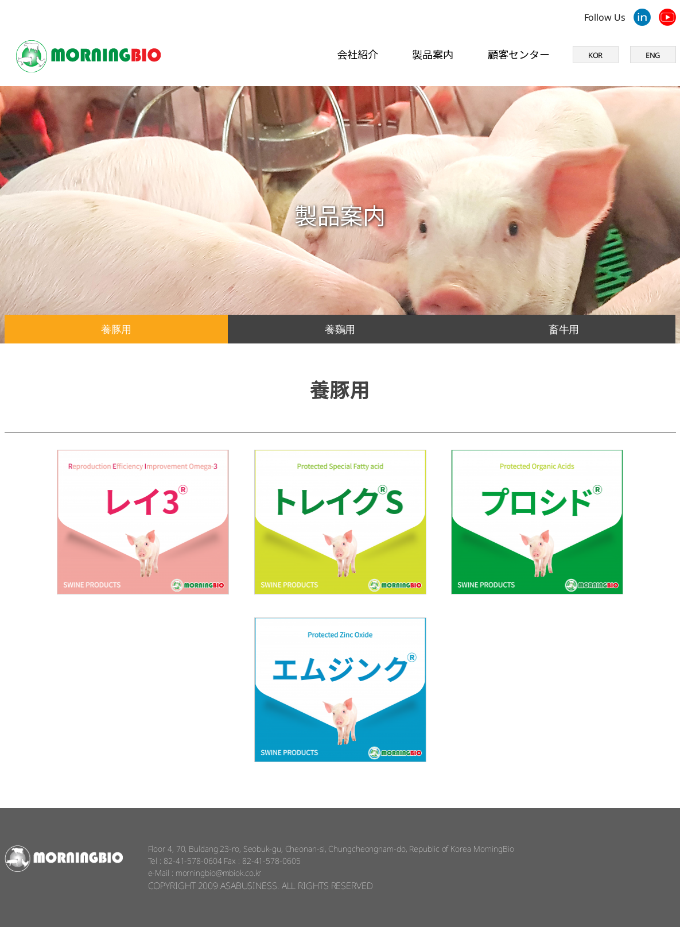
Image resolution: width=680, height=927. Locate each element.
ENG (653, 55)
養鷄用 (340, 329)
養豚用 (116, 329)
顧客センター (518, 54)
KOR (595, 55)
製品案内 (432, 54)
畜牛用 (564, 329)
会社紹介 (357, 54)
